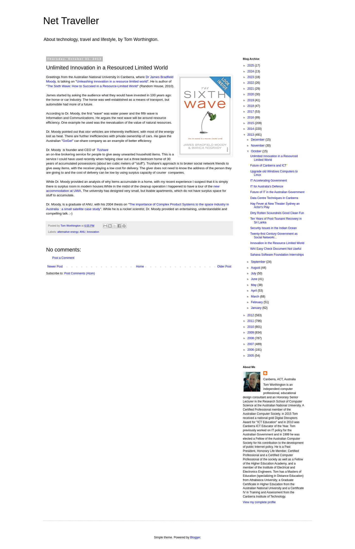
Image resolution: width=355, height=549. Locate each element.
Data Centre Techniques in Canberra (274, 198)
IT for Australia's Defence (266, 186)
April (254, 290)
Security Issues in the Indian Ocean (273, 228)
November (258, 145)
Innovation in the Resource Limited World (277, 243)
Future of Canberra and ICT (268, 165)
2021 (251, 88)
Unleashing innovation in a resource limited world (112, 81)
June (254, 279)
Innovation (93, 231)
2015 (251, 123)
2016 (251, 117)
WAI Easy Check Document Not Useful (275, 248)
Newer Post (55, 266)
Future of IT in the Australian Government (277, 192)
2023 (251, 77)
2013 (251, 134)
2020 (251, 94)
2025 (251, 65)
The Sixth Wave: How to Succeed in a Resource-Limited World (92, 86)
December (258, 139)
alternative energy (67, 231)
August (256, 267)
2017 (251, 111)
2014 (251, 129)
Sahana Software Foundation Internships (277, 254)
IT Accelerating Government (268, 180)
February (257, 302)
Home (140, 266)
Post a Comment (63, 258)
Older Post (224, 266)
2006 (251, 349)
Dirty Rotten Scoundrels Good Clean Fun (277, 213)
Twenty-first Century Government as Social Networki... (274, 235)
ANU (82, 231)
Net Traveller (71, 20)
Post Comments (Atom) (79, 273)
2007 (251, 344)
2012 (251, 315)
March (255, 296)
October (256, 151)
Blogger (195, 537)
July (254, 273)
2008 (251, 338)
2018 (251, 106)
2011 (251, 321)
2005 (251, 355)
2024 (251, 71)
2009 (251, 332)
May (254, 285)
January (256, 308)
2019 (251, 100)
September (258, 262)
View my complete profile (259, 502)
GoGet (67, 141)
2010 (251, 327)
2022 (251, 82)
